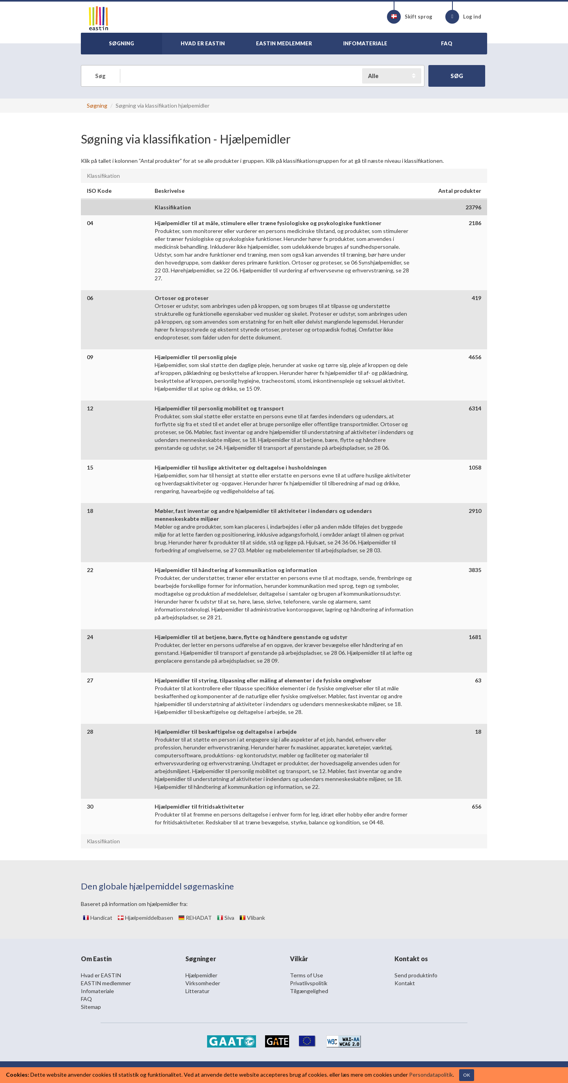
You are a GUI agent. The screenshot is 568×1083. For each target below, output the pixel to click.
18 (478, 731)
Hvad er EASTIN (101, 975)
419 (476, 298)
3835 (475, 570)
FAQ (86, 998)
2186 (475, 223)
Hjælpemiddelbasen (145, 917)
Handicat (97, 917)
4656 (475, 357)
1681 (475, 637)
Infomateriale (97, 991)
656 (476, 806)
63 (478, 680)
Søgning (97, 105)
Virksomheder (202, 983)
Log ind (463, 17)
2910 (475, 510)
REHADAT (195, 917)
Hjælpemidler (201, 975)
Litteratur (197, 991)
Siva (225, 917)
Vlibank (252, 917)
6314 (475, 408)
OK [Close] (466, 1075)
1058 (475, 467)
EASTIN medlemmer (106, 983)
